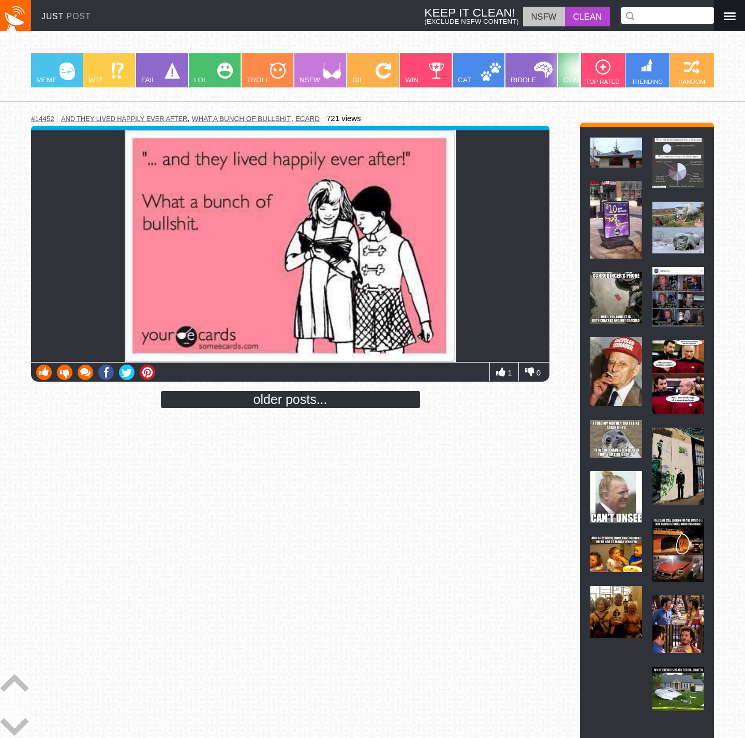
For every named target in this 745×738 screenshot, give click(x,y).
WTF (106, 73)
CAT (479, 73)
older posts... (290, 399)
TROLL (266, 73)
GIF (371, 73)
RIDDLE (532, 73)
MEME (55, 73)
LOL (213, 73)
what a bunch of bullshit (241, 119)
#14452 (42, 119)
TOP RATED (602, 72)
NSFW (320, 73)
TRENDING (647, 71)
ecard (307, 119)
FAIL (160, 73)
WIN (424, 73)
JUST (66, 16)
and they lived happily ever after (124, 119)
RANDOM (691, 72)
